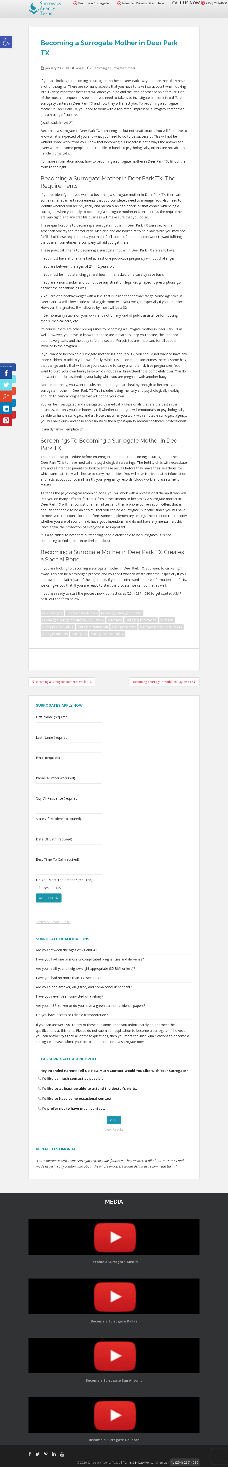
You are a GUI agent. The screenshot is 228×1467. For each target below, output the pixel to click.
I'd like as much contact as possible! (73, 1078)
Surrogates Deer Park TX (107, 634)
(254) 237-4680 (212, 2)
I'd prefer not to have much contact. (73, 1108)
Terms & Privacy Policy (53, 922)
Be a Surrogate (52, 613)
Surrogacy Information (141, 620)
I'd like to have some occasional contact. (77, 1098)
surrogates (79, 634)
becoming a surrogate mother (121, 613)
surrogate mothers (55, 634)
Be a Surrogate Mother (81, 613)
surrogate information (93, 627)
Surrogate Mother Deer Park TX (161, 627)
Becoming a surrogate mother (114, 68)
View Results (114, 1129)
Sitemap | (170, 1462)
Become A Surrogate (83, 3)
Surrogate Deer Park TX (58, 627)
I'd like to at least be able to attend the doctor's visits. (89, 1088)
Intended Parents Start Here (132, 3)
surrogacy (115, 620)
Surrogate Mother (124, 627)
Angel (80, 68)
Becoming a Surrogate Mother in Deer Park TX (73, 620)
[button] (6, 42)
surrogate (167, 620)
